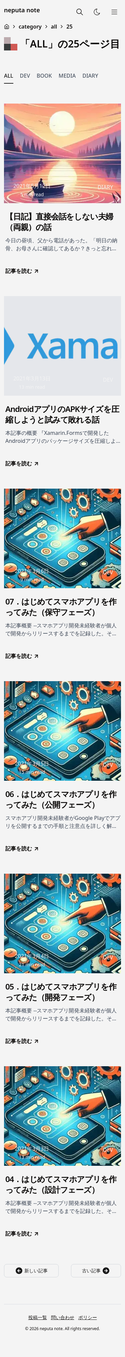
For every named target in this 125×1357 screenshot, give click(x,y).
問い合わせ (62, 1317)
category (30, 26)
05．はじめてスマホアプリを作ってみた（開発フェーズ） (60, 991)
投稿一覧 (37, 1317)
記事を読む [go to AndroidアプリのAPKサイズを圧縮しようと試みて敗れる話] (22, 463)
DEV (25, 75)
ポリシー (87, 1317)
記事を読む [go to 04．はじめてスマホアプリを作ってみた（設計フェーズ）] (22, 1233)
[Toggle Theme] (97, 12)
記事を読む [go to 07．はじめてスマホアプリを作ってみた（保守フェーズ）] (22, 656)
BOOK (44, 75)
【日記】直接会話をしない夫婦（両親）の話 (59, 221)
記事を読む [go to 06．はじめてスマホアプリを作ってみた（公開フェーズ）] (22, 848)
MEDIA (67, 75)
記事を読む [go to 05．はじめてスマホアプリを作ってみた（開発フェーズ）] (22, 1041)
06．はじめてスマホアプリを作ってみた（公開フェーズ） (60, 799)
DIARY (90, 75)
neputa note (22, 10)
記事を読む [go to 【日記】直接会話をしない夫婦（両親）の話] (22, 271)
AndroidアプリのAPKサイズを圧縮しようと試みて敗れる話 (62, 414)
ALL (8, 75)
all (54, 26)
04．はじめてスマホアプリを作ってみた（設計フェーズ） (60, 1184)
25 (69, 26)
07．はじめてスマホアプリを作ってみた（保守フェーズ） (60, 606)
